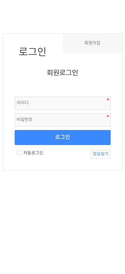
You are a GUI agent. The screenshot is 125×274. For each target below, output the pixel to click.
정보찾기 (101, 154)
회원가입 (92, 43)
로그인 (62, 137)
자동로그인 (29, 153)
